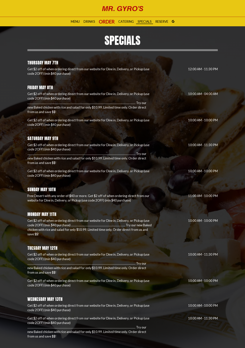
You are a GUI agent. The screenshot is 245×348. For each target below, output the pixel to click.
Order (107, 21)
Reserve (161, 21)
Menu (75, 21)
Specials (145, 21)
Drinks (89, 21)
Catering (126, 21)
